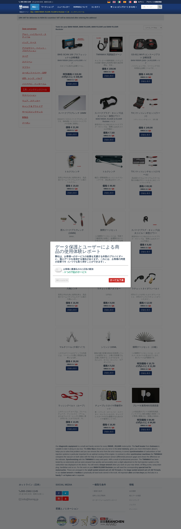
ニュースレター (63, 7)
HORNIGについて (80, 7)
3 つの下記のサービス (75, 272)
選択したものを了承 (62, 280)
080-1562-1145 (26, 2)
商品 (34, 7)
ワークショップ (47, 7)
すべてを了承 (117, 280)
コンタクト (95, 7)
